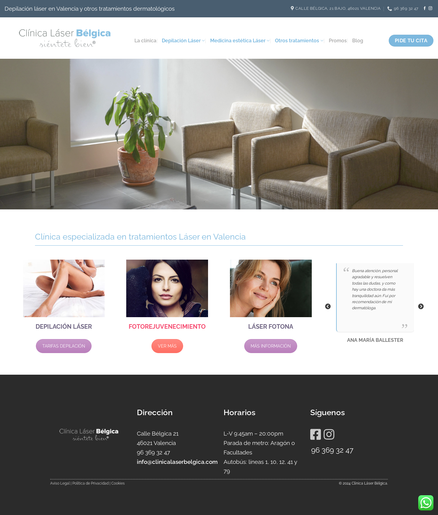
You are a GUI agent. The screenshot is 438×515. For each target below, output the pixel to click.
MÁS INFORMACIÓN (271, 346)
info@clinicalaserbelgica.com (177, 461)
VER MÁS (167, 346)
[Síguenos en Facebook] (424, 8)
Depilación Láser (183, 41)
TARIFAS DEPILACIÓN (63, 346)
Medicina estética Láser (239, 41)
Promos (338, 41)
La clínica (145, 41)
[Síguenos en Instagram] (430, 8)
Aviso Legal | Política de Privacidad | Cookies (87, 483)
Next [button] (421, 306)
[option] (374, 306)
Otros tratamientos (299, 41)
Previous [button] (328, 306)
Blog (357, 41)
